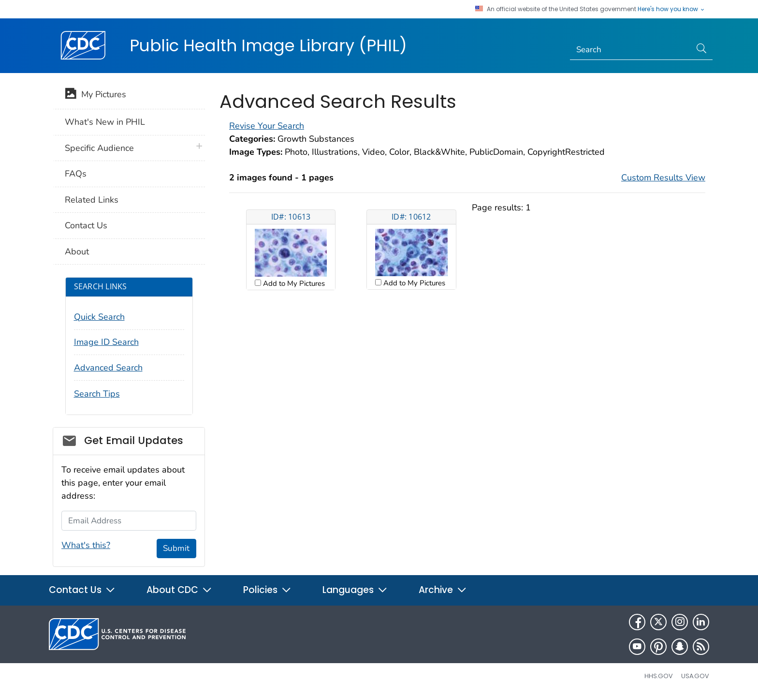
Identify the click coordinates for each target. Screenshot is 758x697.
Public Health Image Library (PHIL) (268, 45)
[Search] (630, 49)
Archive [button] (443, 589)
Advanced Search (108, 367)
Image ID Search (106, 342)
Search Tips (97, 394)
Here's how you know (671, 9)
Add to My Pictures (293, 283)
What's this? (85, 545)
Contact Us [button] (82, 589)
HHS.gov (658, 676)
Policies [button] (267, 589)
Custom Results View (663, 177)
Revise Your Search (266, 126)
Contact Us (86, 225)
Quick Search (99, 317)
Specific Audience (99, 148)
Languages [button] (355, 589)
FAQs (76, 173)
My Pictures (95, 95)
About (77, 251)
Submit (176, 548)
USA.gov (695, 676)
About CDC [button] (179, 589)
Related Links (91, 200)
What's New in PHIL (105, 122)
